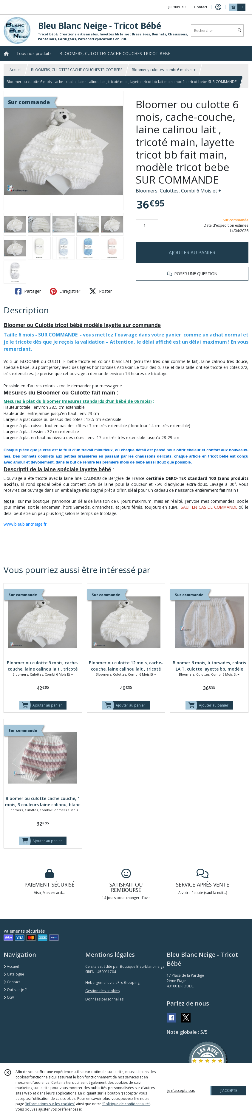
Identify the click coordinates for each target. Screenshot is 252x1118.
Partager (28, 291)
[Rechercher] (239, 30)
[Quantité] (147, 225)
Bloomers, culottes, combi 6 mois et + (164, 69)
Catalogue (14, 974)
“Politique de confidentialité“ (126, 1103)
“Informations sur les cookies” (50, 1103)
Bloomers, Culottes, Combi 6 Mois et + (178, 190)
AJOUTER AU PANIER (192, 252)
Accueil (15, 69)
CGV (9, 997)
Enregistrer (65, 291)
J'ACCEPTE (228, 1090)
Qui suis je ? (15, 989)
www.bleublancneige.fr (25, 524)
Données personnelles (104, 999)
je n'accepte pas (181, 1090)
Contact (200, 7)
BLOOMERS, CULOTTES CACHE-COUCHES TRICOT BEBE (76, 69)
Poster (100, 291)
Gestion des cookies (102, 990)
